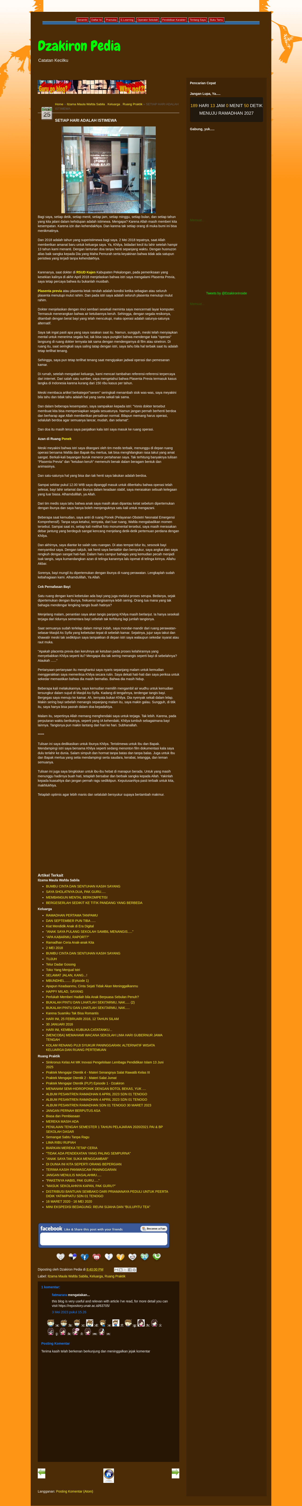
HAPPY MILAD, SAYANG (64, 991)
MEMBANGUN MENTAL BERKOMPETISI (77, 897)
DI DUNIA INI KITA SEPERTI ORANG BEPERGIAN (84, 1164)
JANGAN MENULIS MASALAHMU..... (73, 1175)
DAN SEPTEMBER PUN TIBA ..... (71, 921)
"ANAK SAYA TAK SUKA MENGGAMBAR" (77, 1159)
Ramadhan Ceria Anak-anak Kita (70, 942)
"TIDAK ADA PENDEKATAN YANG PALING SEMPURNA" (88, 1153)
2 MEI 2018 (54, 948)
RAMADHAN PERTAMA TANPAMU (72, 915)
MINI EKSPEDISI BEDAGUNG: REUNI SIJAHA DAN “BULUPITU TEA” (98, 1207)
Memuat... (197, 220)
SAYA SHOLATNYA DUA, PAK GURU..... (76, 892)
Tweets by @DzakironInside (226, 293)
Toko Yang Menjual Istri (63, 970)
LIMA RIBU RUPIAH (61, 1142)
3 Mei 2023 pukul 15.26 (69, 1312)
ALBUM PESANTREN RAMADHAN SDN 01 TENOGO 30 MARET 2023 (98, 1105)
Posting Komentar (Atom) (74, 1491)
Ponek (66, 439)
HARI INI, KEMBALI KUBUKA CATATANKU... (79, 1030)
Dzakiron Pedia (79, 46)
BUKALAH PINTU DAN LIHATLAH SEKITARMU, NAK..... (88, 1008)
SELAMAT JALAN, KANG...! (66, 975)
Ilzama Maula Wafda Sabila (86, 104)
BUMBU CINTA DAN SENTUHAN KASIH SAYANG (83, 886)
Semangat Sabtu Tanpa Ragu (67, 1137)
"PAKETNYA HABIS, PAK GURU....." (73, 1180)
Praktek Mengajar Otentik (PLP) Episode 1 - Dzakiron (85, 1083)
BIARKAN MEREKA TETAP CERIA (71, 1148)
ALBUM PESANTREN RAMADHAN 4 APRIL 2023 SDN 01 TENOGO (96, 1099)
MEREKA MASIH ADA (62, 1121)
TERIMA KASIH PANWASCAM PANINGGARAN (81, 1169)
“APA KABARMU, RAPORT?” (67, 937)
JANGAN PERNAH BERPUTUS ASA (73, 1111)
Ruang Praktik (133, 104)
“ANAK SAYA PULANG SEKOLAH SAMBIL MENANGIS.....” (89, 931)
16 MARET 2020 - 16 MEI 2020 (69, 1201)
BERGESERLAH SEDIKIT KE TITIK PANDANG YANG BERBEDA (94, 903)
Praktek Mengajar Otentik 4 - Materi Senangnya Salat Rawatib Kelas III (98, 1072)
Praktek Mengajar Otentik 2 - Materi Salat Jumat (81, 1078)
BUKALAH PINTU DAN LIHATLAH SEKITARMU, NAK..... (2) (90, 1002)
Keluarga (114, 104)
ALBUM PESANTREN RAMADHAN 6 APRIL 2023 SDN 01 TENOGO (96, 1094)
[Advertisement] (108, 835)
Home (59, 104)
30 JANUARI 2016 (59, 1024)
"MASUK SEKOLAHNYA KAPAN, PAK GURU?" (81, 1186)
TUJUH (51, 959)
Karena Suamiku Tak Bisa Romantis (72, 1013)
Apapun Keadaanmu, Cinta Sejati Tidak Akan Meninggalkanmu (92, 986)
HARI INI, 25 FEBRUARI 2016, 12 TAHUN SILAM (82, 1019)
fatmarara (59, 1295)
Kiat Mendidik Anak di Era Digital (70, 926)
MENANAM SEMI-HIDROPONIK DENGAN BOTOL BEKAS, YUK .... (96, 1089)
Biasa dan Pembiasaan (63, 1116)
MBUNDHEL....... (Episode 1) (67, 981)
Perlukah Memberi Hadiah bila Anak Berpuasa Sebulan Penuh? (92, 997)
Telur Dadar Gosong (61, 964)
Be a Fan (153, 1228)
